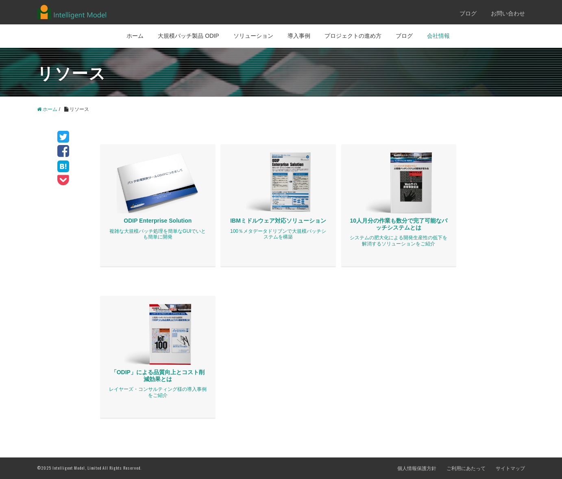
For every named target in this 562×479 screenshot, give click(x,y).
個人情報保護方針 (416, 468)
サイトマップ (510, 468)
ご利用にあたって (466, 468)
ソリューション (253, 36)
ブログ (468, 13)
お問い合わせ (508, 13)
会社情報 (438, 36)
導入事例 (299, 36)
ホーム (135, 36)
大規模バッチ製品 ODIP (188, 36)
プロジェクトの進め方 (353, 36)
